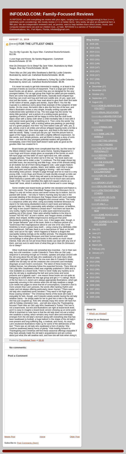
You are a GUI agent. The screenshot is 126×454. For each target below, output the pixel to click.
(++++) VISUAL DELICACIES (105, 112)
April (94, 241)
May (94, 237)
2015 (92, 258)
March (95, 245)
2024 (92, 52)
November (97, 90)
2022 (92, 59)
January (96, 253)
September (97, 98)
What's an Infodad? (98, 313)
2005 (92, 297)
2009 (92, 281)
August (95, 102)
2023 (92, 55)
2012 (92, 269)
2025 (92, 48)
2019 (92, 71)
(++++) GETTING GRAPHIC (105, 141)
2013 (92, 265)
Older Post (75, 437)
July (94, 229)
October (96, 94)
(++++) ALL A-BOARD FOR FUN (107, 116)
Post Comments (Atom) (28, 443)
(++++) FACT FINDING (102, 144)
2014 (92, 262)
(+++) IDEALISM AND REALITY (106, 186)
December (97, 86)
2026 (92, 44)
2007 (92, 289)
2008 (92, 285)
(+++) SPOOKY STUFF (102, 183)
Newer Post (9, 437)
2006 (92, 293)
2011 (92, 273)
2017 (92, 79)
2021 (92, 63)
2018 (92, 75)
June (94, 233)
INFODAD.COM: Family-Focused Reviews (52, 14)
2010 (92, 277)
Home (42, 437)
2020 (92, 67)
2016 (92, 83)
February (96, 249)
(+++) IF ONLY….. (100, 204)
